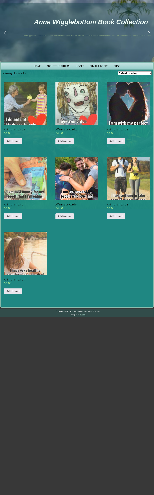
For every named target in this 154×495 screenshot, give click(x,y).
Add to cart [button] (13, 141)
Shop (117, 66)
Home (37, 66)
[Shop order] (135, 73)
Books (80, 66)
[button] (4, 32)
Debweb (82, 315)
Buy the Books (99, 66)
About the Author (58, 66)
